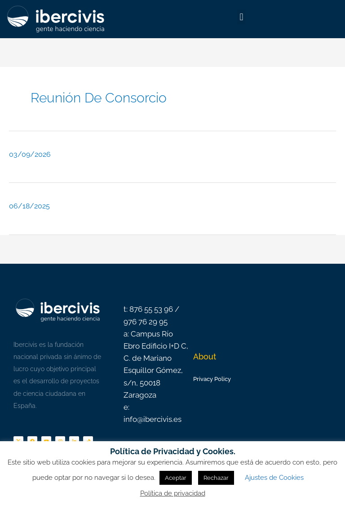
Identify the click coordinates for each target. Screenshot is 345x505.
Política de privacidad (172, 493)
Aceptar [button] (175, 477)
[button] (241, 16)
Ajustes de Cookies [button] (274, 478)
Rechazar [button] (216, 477)
